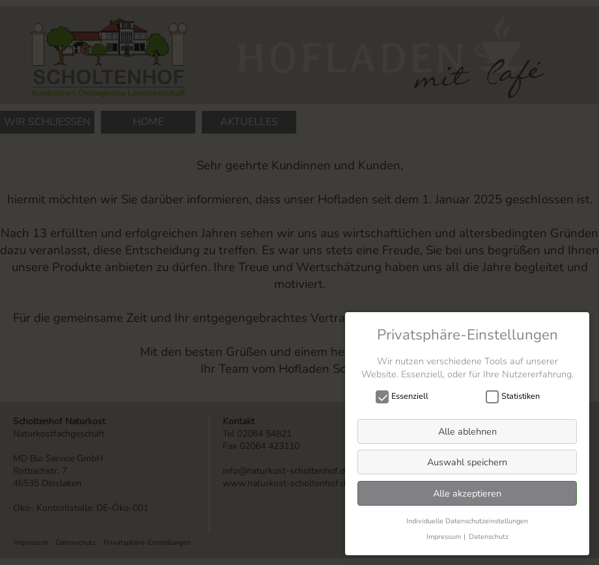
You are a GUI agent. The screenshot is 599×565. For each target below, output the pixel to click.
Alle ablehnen (467, 431)
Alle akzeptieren (467, 493)
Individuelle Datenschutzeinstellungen (467, 521)
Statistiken (517, 396)
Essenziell (406, 396)
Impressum (443, 537)
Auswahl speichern (467, 462)
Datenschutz (488, 537)
